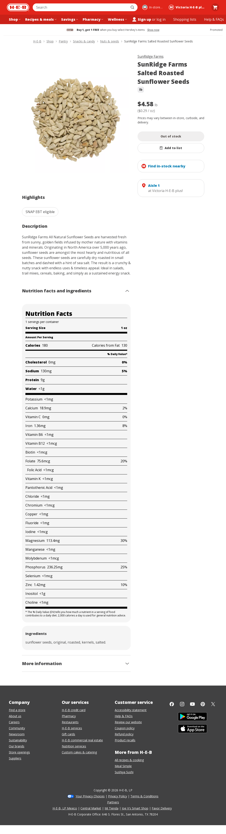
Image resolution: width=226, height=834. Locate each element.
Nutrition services (74, 746)
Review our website (128, 722)
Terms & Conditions (144, 796)
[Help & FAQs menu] (214, 19)
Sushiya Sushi (124, 772)
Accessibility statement (131, 710)
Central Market (90, 808)
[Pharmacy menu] (92, 19)
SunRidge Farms (151, 56)
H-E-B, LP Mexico (65, 808)
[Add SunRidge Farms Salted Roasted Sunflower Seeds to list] (171, 148)
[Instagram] (182, 704)
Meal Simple (123, 766)
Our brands (16, 746)
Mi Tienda (111, 808)
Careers (14, 722)
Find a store (17, 710)
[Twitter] (213, 704)
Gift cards (68, 734)
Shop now (153, 30)
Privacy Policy (117, 796)
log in (161, 19)
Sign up (141, 19)
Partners (113, 802)
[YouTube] (192, 704)
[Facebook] (171, 704)
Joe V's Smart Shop (135, 808)
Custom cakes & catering (79, 752)
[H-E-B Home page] (18, 7)
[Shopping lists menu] (184, 19)
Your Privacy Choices (90, 796)
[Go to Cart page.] (215, 7)
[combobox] (80, 7)
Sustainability (18, 740)
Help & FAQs (124, 716)
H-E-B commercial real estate (82, 740)
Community (17, 728)
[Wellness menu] (117, 19)
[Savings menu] (69, 19)
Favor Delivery (162, 808)
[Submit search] (133, 7)
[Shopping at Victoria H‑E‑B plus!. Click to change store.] (187, 7)
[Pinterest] (202, 704)
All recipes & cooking (129, 760)
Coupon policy (125, 728)
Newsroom (17, 734)
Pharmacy (69, 716)
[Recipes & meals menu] (40, 19)
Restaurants (70, 722)
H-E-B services (72, 728)
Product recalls (125, 740)
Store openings (19, 752)
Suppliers (15, 758)
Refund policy (124, 734)
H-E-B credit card (73, 710)
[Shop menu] (14, 19)
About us (15, 716)
